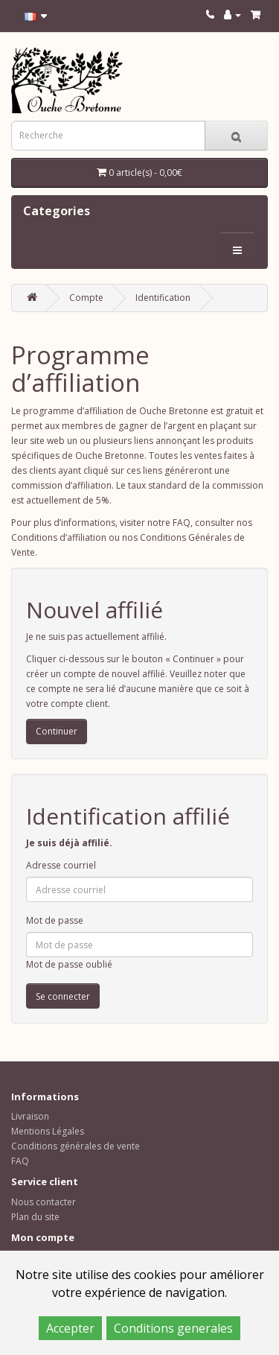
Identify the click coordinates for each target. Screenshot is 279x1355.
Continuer (56, 731)
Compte (86, 297)
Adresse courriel (61, 865)
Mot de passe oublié (69, 964)
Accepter (70, 1328)
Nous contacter (43, 1202)
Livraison (30, 1116)
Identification (162, 297)
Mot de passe (54, 920)
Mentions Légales (47, 1131)
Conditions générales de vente (75, 1146)
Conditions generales (173, 1328)
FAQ (20, 1161)
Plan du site (35, 1216)
